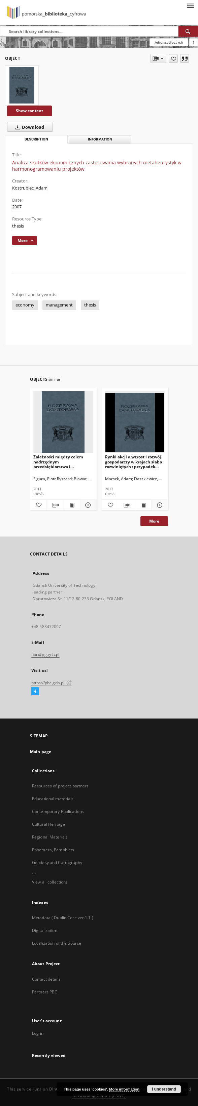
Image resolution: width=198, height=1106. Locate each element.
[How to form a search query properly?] (193, 42)
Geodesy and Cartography (57, 862)
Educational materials (53, 799)
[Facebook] (35, 692)
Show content (29, 111)
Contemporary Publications (58, 811)
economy (24, 305)
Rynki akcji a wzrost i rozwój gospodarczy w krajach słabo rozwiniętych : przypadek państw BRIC (133, 461)
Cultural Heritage (48, 824)
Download (28, 127)
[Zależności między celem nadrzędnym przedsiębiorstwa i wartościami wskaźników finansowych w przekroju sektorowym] (63, 422)
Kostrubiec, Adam (29, 188)
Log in (37, 1033)
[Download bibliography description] (55, 505)
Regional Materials (50, 837)
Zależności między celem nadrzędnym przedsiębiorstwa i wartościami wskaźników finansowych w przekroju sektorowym (58, 461)
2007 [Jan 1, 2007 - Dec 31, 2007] (17, 207)
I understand (164, 1089)
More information (124, 1089)
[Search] (188, 31)
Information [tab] (100, 139)
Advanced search (169, 42)
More (154, 521)
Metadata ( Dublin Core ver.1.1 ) (62, 917)
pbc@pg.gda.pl (45, 654)
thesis (18, 226)
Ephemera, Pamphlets (53, 850)
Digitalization (44, 930)
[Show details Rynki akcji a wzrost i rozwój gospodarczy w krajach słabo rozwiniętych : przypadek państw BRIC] (159, 505)
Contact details (46, 979)
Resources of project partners (60, 786)
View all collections (50, 882)
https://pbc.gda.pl (51, 683)
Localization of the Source (56, 943)
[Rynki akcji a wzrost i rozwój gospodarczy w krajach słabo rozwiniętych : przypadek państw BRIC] (135, 422)
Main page (40, 751)
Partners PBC (44, 992)
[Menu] (190, 5)
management (59, 305)
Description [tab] (36, 139)
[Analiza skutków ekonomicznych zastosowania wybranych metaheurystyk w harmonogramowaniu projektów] (22, 85)
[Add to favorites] (173, 58)
